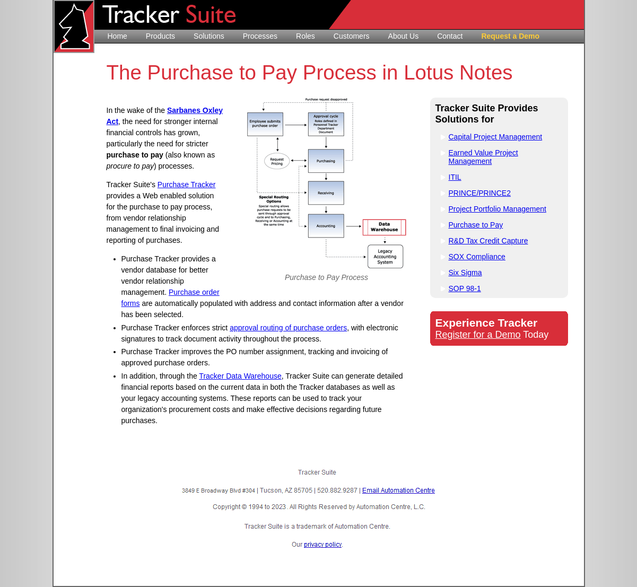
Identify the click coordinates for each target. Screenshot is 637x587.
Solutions (209, 36)
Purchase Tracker (187, 184)
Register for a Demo (478, 334)
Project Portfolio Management (497, 209)
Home (117, 36)
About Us (403, 36)
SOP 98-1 (465, 288)
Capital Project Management (496, 137)
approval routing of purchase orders (288, 327)
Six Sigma (465, 272)
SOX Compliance (477, 256)
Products (160, 36)
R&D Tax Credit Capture (488, 240)
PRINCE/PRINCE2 (480, 193)
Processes (260, 36)
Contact (450, 36)
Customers (352, 36)
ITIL (455, 177)
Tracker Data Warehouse (240, 376)
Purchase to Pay (476, 225)
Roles (305, 36)
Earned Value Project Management (483, 156)
